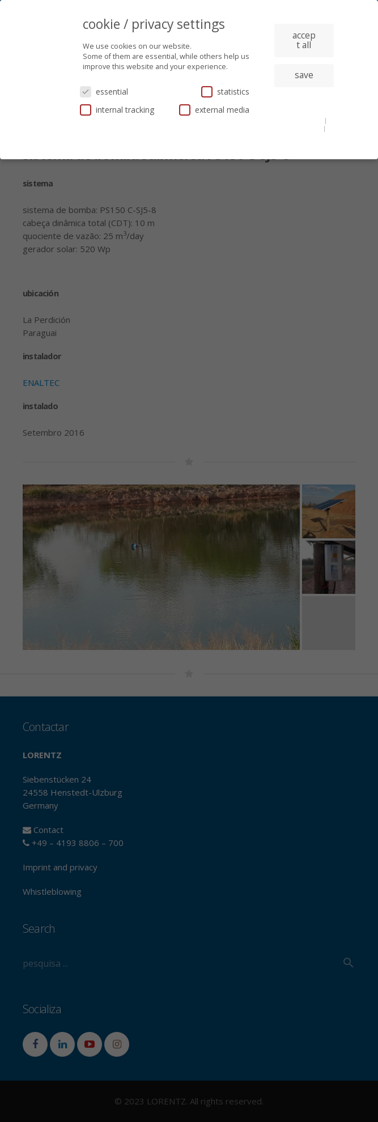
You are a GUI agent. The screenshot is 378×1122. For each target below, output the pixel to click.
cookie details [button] (301, 120)
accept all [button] (304, 40)
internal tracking (117, 109)
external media (214, 109)
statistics (225, 91)
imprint (304, 137)
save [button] (304, 75)
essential (104, 91)
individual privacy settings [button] (303, 102)
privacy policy (301, 128)
